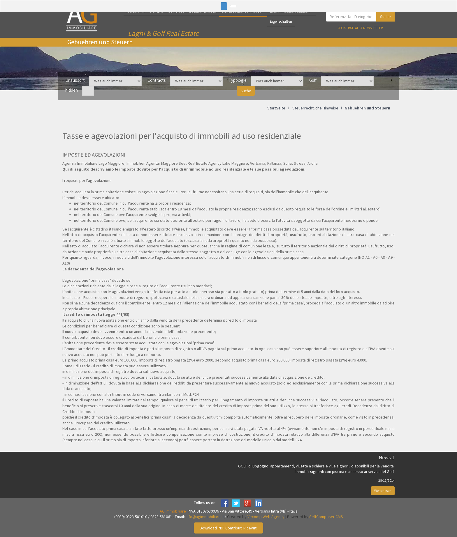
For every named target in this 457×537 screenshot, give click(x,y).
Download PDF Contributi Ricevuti (228, 528)
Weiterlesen (382, 490)
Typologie (237, 80)
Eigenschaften (281, 21)
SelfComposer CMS (326, 516)
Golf (313, 80)
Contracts (156, 80)
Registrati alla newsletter (360, 28)
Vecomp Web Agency (265, 516)
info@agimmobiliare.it (205, 516)
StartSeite (276, 108)
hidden (71, 90)
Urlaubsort (75, 80)
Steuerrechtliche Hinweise (314, 108)
